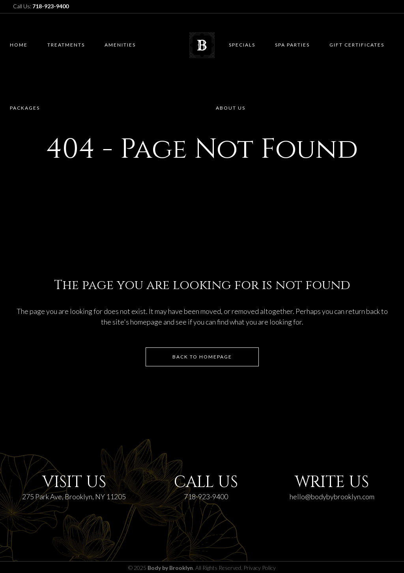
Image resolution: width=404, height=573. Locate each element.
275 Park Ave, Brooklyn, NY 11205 (74, 496)
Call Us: (41, 6)
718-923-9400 (206, 496)
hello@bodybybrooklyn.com (332, 496)
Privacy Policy (259, 567)
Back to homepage (202, 357)
